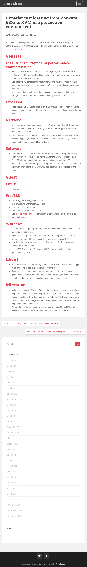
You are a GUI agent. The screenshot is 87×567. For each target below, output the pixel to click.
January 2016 (13, 421)
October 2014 (13, 443)
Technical (37, 35)
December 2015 (14, 427)
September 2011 (14, 488)
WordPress (60, 564)
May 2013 (11, 477)
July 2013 (11, 471)
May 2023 (11, 360)
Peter (25, 35)
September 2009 (14, 510)
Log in (9, 534)
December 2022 (14, 371)
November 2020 (14, 399)
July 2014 (11, 449)
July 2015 (11, 438)
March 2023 (12, 366)
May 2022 (11, 377)
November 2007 (14, 516)
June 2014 (11, 454)
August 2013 (12, 466)
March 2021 (12, 388)
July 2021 (11, 382)
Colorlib (42, 564)
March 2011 (12, 493)
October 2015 (13, 432)
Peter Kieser (13, 3)
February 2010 (13, 499)
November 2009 (14, 504)
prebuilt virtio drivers (24, 214)
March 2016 (12, 416)
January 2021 (13, 393)
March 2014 (12, 460)
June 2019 (11, 410)
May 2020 (11, 404)
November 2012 (14, 482)
